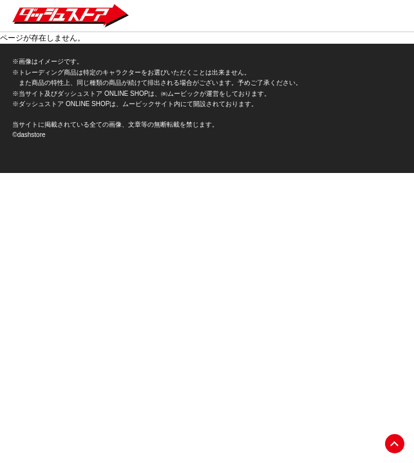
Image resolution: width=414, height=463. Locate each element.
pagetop (394, 443)
